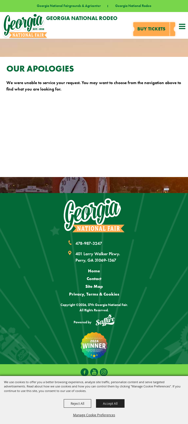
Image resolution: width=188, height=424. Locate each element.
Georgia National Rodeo (133, 6)
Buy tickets (151, 29)
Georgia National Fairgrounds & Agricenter (69, 6)
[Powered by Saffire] (105, 321)
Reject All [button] (77, 403)
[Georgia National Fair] (94, 215)
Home (94, 270)
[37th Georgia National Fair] (25, 25)
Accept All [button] (110, 403)
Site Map (94, 286)
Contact (94, 278)
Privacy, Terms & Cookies (94, 294)
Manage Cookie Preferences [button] (94, 415)
